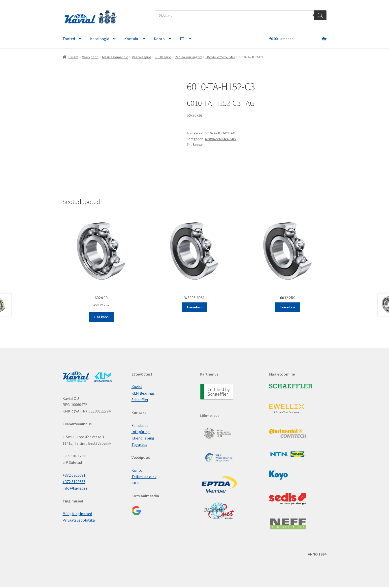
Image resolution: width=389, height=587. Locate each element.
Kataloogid (99, 38)
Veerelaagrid (141, 57)
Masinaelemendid (115, 57)
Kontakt (131, 38)
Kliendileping (142, 438)
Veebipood (90, 57)
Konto (159, 38)
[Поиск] (320, 15)
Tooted (69, 38)
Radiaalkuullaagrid (188, 57)
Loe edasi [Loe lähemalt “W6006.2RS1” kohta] (194, 307)
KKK (135, 482)
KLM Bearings (143, 393)
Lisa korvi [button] (101, 317)
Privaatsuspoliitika (79, 520)
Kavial (136, 386)
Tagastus (139, 444)
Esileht (73, 57)
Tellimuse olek (144, 476)
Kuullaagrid (163, 57)
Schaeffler (139, 399)
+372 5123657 (74, 481)
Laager (198, 144)
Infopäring (140, 431)
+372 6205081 (74, 475)
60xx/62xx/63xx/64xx (220, 57)
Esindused (139, 425)
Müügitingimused (77, 513)
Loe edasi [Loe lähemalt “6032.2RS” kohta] (287, 307)
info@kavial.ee (75, 488)
